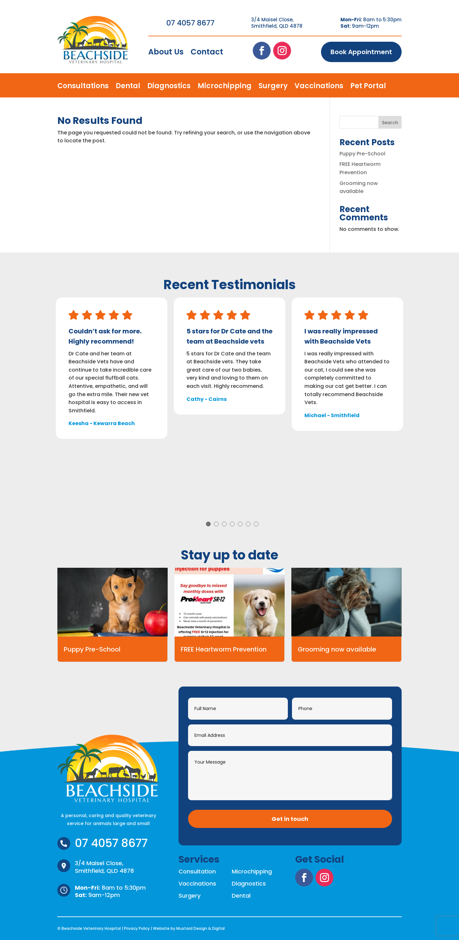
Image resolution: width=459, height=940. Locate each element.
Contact (207, 53)
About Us (166, 53)
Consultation (197, 871)
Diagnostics (169, 87)
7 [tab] (256, 524)
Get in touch (290, 819)
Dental (128, 87)
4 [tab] (232, 524)
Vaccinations (319, 87)
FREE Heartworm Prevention (223, 649)
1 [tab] (208, 524)
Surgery (273, 87)
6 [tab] (248, 524)
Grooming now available (337, 649)
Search (390, 122)
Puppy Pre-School (362, 153)
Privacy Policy (137, 928)
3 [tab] (224, 524)
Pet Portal (368, 87)
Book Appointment (361, 51)
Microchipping (224, 87)
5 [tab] (240, 524)
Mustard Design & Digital (200, 928)
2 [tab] (216, 524)
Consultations (83, 87)
